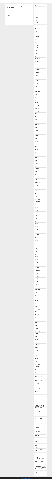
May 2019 (36, 154)
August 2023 (37, 78)
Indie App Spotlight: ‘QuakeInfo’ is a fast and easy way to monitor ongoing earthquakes (40, 410)
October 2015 (37, 221)
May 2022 (36, 102)
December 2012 (37, 270)
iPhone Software (37, 17)
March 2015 (37, 232)
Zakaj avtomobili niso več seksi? (39, 427)
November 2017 (37, 182)
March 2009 (37, 341)
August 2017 (37, 187)
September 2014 (37, 237)
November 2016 (37, 201)
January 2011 (37, 306)
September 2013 (37, 256)
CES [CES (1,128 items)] (35, 458)
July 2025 (36, 42)
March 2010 (37, 322)
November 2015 (37, 220)
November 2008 (37, 347)
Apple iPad (36, 11)
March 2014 (37, 246)
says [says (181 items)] (44, 466)
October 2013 (37, 254)
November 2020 (37, 130)
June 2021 (36, 119)
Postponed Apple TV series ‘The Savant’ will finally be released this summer (40, 402)
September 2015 (37, 223)
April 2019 (36, 155)
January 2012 (37, 287)
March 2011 (36, 303)
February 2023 (37, 88)
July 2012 (36, 278)
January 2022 (37, 108)
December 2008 (37, 345)
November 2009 (37, 328)
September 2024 (37, 58)
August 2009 (37, 333)
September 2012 (37, 275)
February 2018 (37, 177)
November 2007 (37, 366)
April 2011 (36, 301)
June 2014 (36, 242)
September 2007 (37, 369)
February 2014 (37, 248)
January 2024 (37, 70)
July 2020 (36, 136)
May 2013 (36, 262)
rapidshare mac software (38, 383)
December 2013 (37, 251)
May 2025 (36, 45)
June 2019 (36, 152)
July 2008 (36, 353)
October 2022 (37, 94)
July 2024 (36, 61)
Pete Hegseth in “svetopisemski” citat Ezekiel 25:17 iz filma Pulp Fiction (39, 424)
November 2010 (37, 309)
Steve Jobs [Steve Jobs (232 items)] (36, 467)
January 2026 (37, 33)
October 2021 (37, 113)
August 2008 (37, 352)
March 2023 (37, 86)
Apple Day (9, 17)
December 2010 (37, 308)
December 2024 (37, 53)
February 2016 (37, 215)
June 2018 (36, 171)
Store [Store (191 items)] (38, 467)
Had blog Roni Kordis (39, 418)
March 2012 (37, 284)
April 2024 (36, 66)
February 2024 (37, 69)
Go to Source (9, 14)
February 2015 (37, 234)
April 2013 (36, 264)
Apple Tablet (37, 14)
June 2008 (36, 355)
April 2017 (36, 193)
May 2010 (36, 319)
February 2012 (37, 286)
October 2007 (37, 367)
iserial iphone (37, 386)
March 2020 (37, 143)
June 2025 (36, 44)
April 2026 (36, 28)
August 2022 (37, 97)
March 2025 (37, 48)
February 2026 (37, 31)
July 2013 (36, 259)
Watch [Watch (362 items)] (36, 468)
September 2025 (37, 39)
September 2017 (37, 185)
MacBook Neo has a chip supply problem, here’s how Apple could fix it (40, 413)
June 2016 (36, 209)
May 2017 (36, 191)
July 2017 (36, 188)
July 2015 (36, 226)
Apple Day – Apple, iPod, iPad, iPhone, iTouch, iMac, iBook (14, 1)
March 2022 (37, 105)
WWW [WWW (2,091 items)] (42, 468)
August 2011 (37, 295)
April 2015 (36, 231)
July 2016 (36, 207)
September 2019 (37, 147)
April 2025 (36, 47)
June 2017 (36, 190)
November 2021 (37, 111)
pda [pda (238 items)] (37, 466)
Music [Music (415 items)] (36, 466)
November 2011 (37, 290)
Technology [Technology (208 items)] (40, 467)
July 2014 (36, 240)
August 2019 (37, 149)
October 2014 (37, 235)
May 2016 (36, 210)
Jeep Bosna (37, 441)
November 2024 (37, 55)
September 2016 (37, 204)
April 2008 (36, 358)
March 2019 (37, 157)
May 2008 (36, 356)
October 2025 (37, 37)
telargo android (37, 389)
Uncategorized (37, 22)
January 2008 (37, 363)
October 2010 (37, 311)
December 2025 (37, 34)
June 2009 (36, 336)
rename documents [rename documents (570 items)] (40, 466)
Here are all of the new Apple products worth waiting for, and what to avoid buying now (39, 406)
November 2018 (37, 163)
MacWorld (36, 20)
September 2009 (37, 331)
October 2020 (37, 132)
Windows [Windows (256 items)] (38, 468)
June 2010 (36, 317)
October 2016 (37, 202)
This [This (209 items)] (41, 467)
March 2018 (37, 176)
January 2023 (37, 89)
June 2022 (36, 100)
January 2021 (37, 127)
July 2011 (36, 297)
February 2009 (37, 342)
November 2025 (37, 36)
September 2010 (37, 312)
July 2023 (36, 80)
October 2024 (37, 56)
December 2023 (37, 72)
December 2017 (37, 180)
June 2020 (36, 138)
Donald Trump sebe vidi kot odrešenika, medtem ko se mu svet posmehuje (40, 432)
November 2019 (37, 144)
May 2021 (36, 121)
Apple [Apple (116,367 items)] (37, 457)
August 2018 (37, 168)
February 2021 (37, 125)
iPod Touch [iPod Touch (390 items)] (42, 461)
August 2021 (37, 116)
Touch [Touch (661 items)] (43, 467)
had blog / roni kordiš (38, 447)
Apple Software (37, 12)
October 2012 (37, 273)
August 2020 (37, 135)
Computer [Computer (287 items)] (38, 458)
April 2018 (36, 174)
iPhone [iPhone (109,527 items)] (44, 460)
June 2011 (36, 298)
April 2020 (36, 141)
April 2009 (36, 339)
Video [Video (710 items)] (45, 467)
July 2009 (36, 334)
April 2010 (36, 320)
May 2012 (36, 281)
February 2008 (37, 361)
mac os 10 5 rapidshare (38, 388)
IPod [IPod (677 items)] (40, 461)
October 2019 (37, 146)
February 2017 (37, 196)
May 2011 (36, 300)
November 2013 (37, 253)
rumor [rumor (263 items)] (43, 466)
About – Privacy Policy (38, 474)
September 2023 (37, 77)
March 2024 (37, 67)
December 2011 (37, 289)
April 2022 (36, 103)
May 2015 (36, 229)
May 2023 (36, 83)
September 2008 (37, 350)
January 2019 (37, 160)
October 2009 (37, 330)
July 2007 (36, 372)
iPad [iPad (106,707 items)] (41, 460)
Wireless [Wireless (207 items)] (40, 468)
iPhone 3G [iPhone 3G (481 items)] (36, 461)
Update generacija (37, 435)
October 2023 (37, 75)
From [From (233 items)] (44, 458)
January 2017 (37, 198)
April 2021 (36, 122)
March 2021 (37, 124)
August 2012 (37, 276)
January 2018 (37, 179)
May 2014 (36, 243)
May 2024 (36, 64)
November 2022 (37, 92)
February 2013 (37, 267)
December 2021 (37, 110)
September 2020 (37, 133)
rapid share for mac (38, 391)
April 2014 (36, 245)
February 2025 (37, 50)
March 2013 (37, 265)
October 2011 (37, 292)
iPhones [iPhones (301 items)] (39, 461)
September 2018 (37, 166)
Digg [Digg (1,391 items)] (41, 458)
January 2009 (37, 344)
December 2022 (37, 91)
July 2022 (36, 99)
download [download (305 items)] (43, 458)
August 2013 (37, 257)
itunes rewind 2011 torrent (39, 378)
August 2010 (37, 314)
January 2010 (37, 325)
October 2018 (37, 165)
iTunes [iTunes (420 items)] (45, 461)
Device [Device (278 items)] (39, 458)
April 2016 (36, 212)
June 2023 (36, 81)
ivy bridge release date (38, 380)
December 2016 (37, 199)
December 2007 (37, 364)
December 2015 (37, 218)
